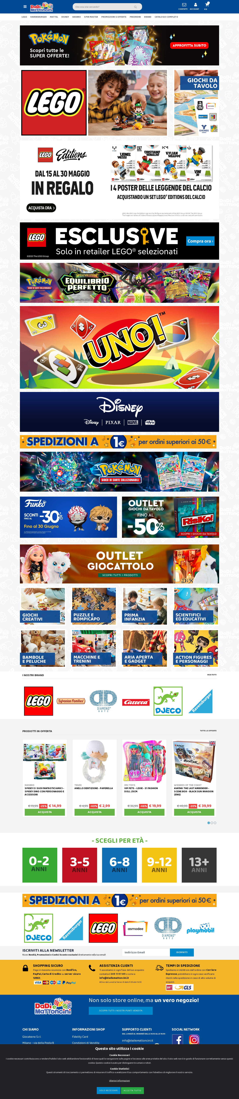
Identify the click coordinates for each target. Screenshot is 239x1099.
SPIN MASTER (91, 17)
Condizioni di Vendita (85, 1043)
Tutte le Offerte (208, 731)
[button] (208, 7)
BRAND (147, 17)
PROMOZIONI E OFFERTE (113, 17)
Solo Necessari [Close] (108, 1090)
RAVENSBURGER (38, 17)
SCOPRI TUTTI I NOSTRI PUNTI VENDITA (120, 1010)
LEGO (24, 17)
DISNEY (65, 17)
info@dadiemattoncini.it (137, 1040)
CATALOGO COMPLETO (166, 17)
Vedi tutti (212, 675)
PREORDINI (135, 17)
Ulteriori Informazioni (119, 1081)
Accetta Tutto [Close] (132, 1090)
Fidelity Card (80, 1037)
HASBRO (76, 17)
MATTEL (54, 17)
